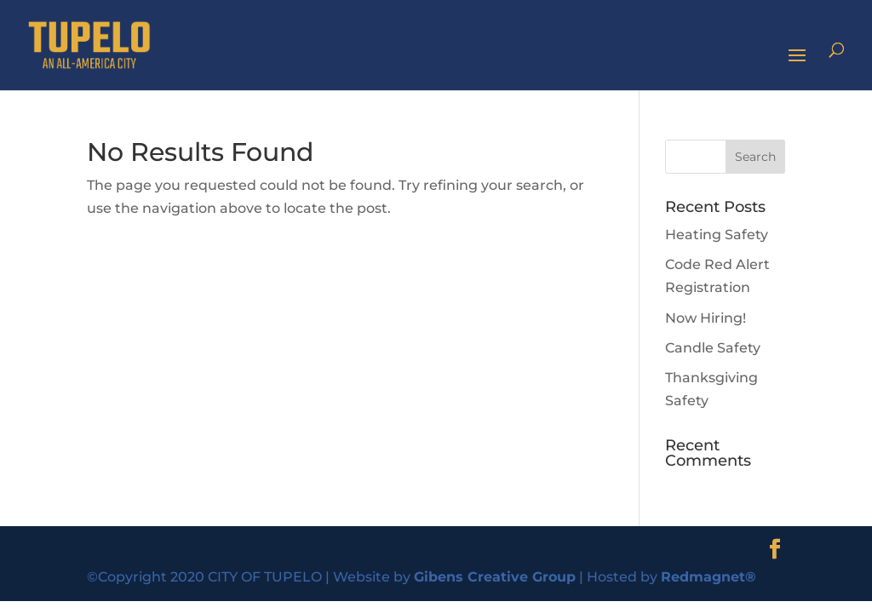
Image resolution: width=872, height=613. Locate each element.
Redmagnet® (708, 577)
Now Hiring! (705, 318)
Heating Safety (716, 234)
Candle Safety (712, 348)
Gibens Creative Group (495, 577)
